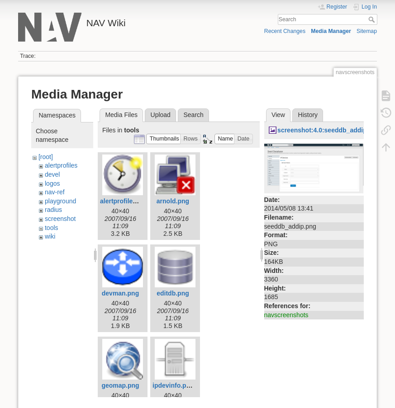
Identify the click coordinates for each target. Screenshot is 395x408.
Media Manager (331, 31)
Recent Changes (284, 31)
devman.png (120, 293)
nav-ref (55, 192)
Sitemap (367, 31)
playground (60, 201)
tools (51, 227)
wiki (50, 236)
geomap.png (120, 385)
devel (52, 174)
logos (52, 183)
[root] (45, 156)
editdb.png (173, 293)
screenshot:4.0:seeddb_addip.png (328, 130)
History (308, 114)
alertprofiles (61, 165)
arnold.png (173, 201)
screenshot (60, 218)
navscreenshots (286, 315)
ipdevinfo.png (173, 385)
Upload (161, 114)
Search (372, 19)
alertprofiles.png (125, 201)
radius (53, 209)
